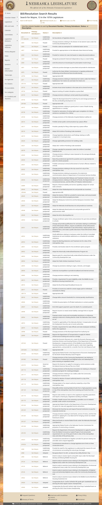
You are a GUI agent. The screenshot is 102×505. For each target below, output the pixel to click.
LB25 (22, 43)
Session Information (9, 70)
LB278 (23, 150)
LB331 (23, 165)
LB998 (23, 331)
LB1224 (23, 405)
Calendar (8, 30)
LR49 (22, 449)
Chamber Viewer (11, 17)
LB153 (23, 87)
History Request (10, 52)
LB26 (22, 46)
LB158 (23, 112)
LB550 (23, 220)
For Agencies (9, 79)
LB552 (23, 236)
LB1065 (23, 359)
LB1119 (23, 384)
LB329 (23, 155)
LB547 (23, 205)
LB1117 (23, 375)
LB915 (23, 280)
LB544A (23, 192)
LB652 (23, 251)
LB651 (23, 247)
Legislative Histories (8, 46)
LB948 (23, 312)
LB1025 (23, 354)
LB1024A (23, 350)
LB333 (23, 174)
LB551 (23, 227)
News (6, 56)
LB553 (23, 242)
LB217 (23, 126)
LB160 (23, 117)
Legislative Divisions (11, 40)
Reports (11, 60)
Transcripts (8, 75)
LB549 (23, 215)
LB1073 (23, 365)
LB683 (23, 275)
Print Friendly (92, 21)
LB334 (23, 180)
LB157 (23, 107)
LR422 (23, 478)
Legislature (11, 22)
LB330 (23, 160)
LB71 (22, 80)
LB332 (23, 169)
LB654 (23, 261)
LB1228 (23, 426)
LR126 (23, 472)
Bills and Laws (11, 26)
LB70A (23, 76)
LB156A (23, 103)
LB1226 (23, 416)
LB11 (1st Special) (24, 38)
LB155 (23, 95)
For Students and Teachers (10, 98)
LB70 (22, 72)
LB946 (23, 302)
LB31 (22, 67)
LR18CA (23, 444)
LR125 (23, 466)
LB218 (23, 131)
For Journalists (9, 88)
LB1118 (23, 379)
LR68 (22, 453)
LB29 (22, 59)
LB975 (23, 328)
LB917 (23, 290)
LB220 (23, 141)
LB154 (23, 91)
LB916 (23, 285)
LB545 (23, 196)
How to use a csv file (67, 21)
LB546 (23, 201)
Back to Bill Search (26, 21)
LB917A (23, 293)
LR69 (22, 457)
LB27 (22, 50)
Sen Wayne (35, 38)
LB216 (23, 122)
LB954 (23, 317)
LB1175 (23, 400)
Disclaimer (80, 499)
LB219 (23, 136)
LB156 (23, 100)
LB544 (23, 189)
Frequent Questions (27, 495)
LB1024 (23, 343)
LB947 (23, 307)
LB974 (23, 323)
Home (8, 13)
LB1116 (23, 370)
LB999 (23, 335)
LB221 (23, 145)
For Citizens (8, 84)
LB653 (23, 256)
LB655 (23, 266)
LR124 (23, 461)
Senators (11, 64)
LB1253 (23, 433)
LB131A (23, 83)
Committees (11, 35)
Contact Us (52, 499)
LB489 (23, 186)
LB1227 (23, 421)
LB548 (23, 210)
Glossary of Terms (27, 499)
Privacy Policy (81, 495)
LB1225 (23, 410)
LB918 (23, 297)
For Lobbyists (9, 92)
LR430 (23, 487)
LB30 (22, 63)
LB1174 (23, 396)
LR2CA (23, 440)
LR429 (23, 482)
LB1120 (23, 390)
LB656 (23, 270)
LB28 (22, 55)
